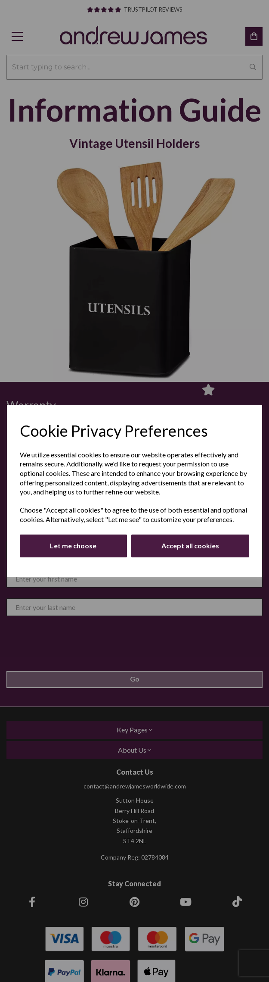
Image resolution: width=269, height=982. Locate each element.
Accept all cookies (190, 545)
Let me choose (73, 545)
